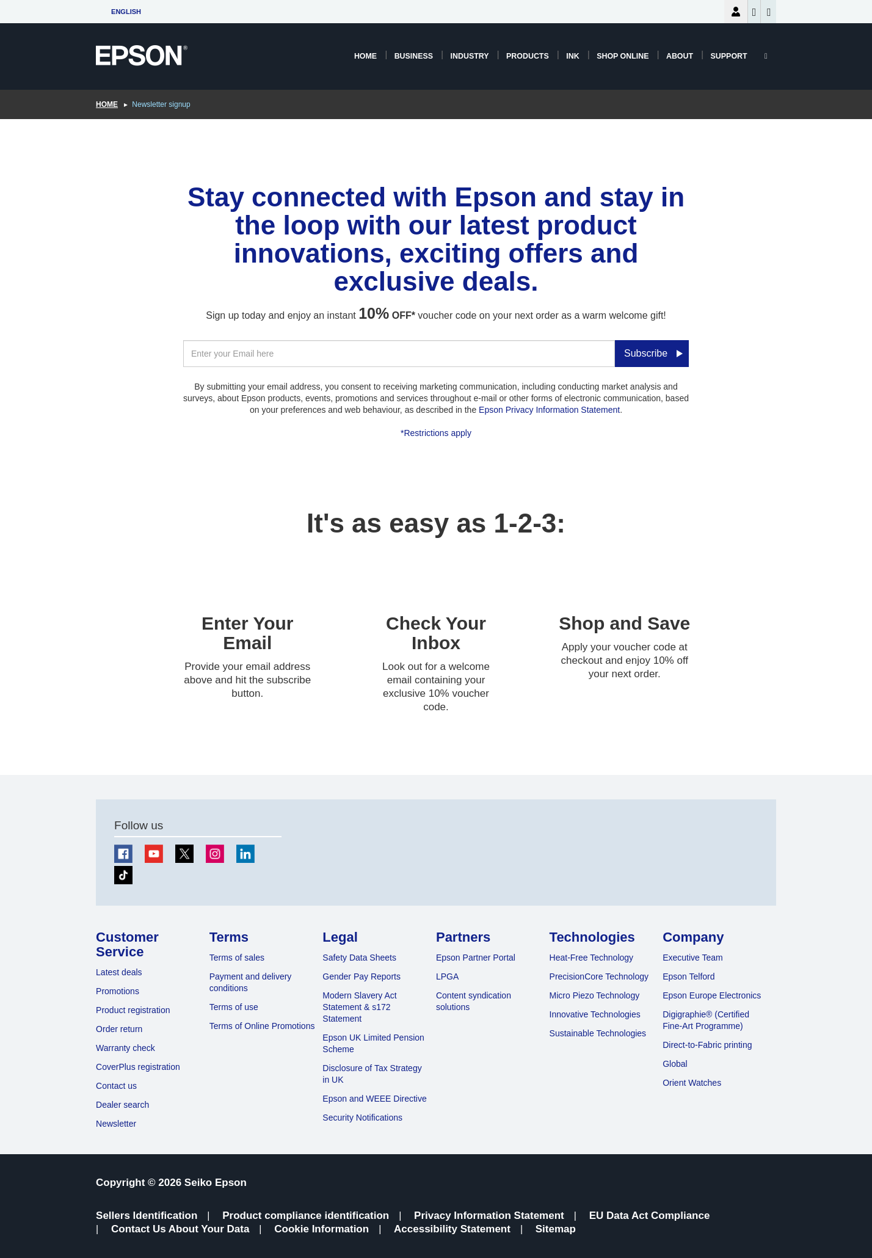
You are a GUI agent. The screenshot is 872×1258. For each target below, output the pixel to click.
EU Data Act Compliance (649, 1215)
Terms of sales (236, 957)
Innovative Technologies (595, 1014)
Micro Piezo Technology (595, 995)
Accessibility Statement (452, 1229)
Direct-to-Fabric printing (707, 1045)
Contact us (116, 1086)
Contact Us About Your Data (180, 1229)
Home (365, 56)
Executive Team (693, 957)
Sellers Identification (146, 1215)
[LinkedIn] (245, 854)
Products (527, 56)
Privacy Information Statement (489, 1215)
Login (736, 11)
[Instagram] (215, 854)
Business (413, 56)
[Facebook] (123, 854)
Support (729, 56)
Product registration (133, 1010)
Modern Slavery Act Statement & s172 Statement (359, 1007)
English (126, 11)
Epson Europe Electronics (712, 995)
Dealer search (122, 1105)
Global (675, 1064)
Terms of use (233, 1007)
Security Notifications (362, 1117)
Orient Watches (692, 1083)
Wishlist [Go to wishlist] (754, 12)
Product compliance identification (305, 1215)
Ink (572, 56)
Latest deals (119, 972)
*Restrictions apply (436, 433)
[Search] (766, 56)
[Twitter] (184, 854)
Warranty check (125, 1048)
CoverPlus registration (138, 1067)
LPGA (447, 976)
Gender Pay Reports (361, 976)
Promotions (117, 991)
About (679, 56)
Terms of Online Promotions (262, 1026)
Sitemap (556, 1229)
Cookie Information (321, 1229)
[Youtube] (154, 854)
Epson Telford (688, 976)
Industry (470, 56)
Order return (119, 1029)
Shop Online (623, 56)
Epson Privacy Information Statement (549, 410)
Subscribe (645, 353)
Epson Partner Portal (475, 957)
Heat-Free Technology (591, 957)
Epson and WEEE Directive (374, 1098)
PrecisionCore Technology (599, 976)
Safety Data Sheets (359, 957)
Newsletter (116, 1124)
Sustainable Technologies (598, 1033)
